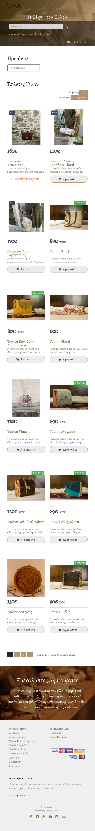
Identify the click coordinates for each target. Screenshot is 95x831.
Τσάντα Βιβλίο (60, 611)
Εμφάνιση (74, 92)
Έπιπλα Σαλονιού (17, 745)
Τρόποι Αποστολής (59, 729)
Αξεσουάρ (14, 733)
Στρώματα (14, 766)
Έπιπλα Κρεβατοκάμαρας (21, 741)
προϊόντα (76, 41)
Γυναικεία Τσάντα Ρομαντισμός (20, 253)
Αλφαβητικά (78, 97)
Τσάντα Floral (60, 341)
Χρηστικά (14, 757)
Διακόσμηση (15, 762)
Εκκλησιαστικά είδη (18, 753)
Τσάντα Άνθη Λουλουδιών (25, 521)
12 (82, 92)
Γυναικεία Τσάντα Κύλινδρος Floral (62, 163)
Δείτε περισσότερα (18, 795)
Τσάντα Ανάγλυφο (63, 431)
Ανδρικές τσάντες (17, 737)
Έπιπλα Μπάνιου (17, 749)
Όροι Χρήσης (56, 733)
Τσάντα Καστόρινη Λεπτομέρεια (20, 343)
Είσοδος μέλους (42, 34)
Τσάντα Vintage (18, 431)
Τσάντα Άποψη (60, 251)
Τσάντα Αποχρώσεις (64, 521)
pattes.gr (50, 806)
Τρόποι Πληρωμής (58, 737)
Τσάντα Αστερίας (19, 611)
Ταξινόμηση (65, 97)
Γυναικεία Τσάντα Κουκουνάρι (20, 163)
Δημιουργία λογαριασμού (21, 34)
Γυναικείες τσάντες (18, 729)
